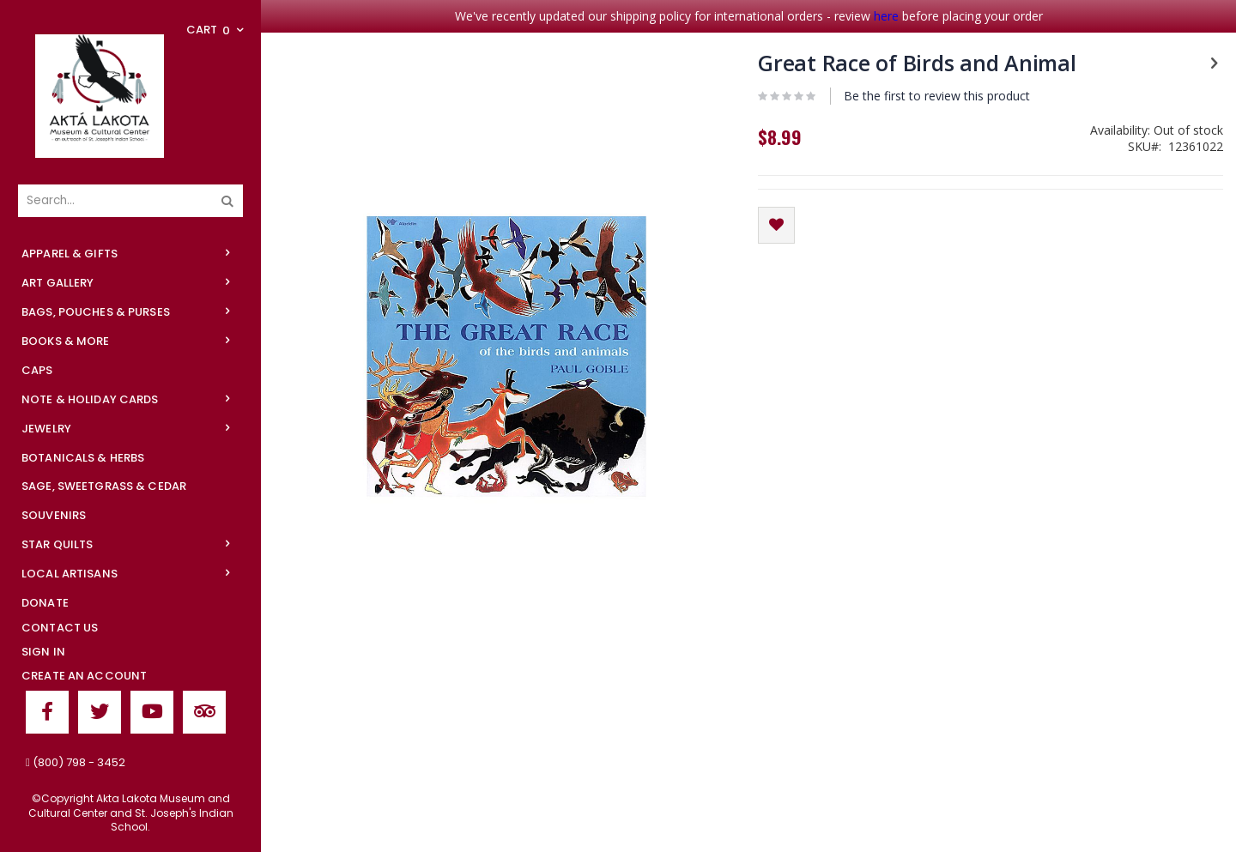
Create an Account (84, 676)
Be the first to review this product (937, 96)
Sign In (43, 652)
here (886, 16)
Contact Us (59, 627)
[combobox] (130, 201)
